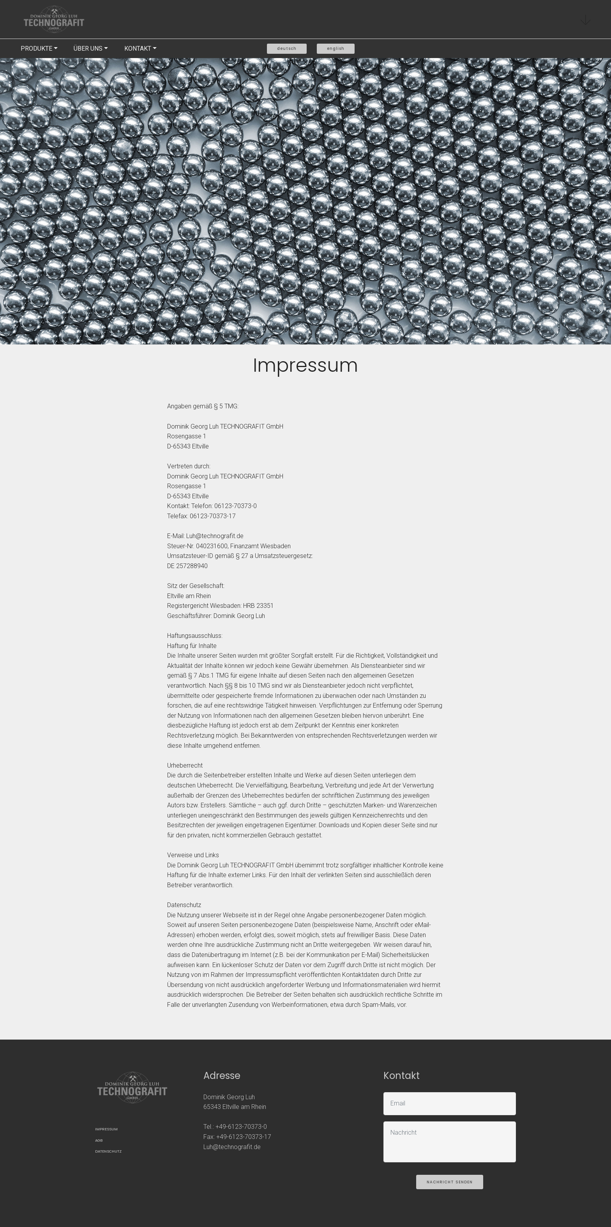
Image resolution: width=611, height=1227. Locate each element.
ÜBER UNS (88, 48)
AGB (98, 1140)
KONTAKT (137, 48)
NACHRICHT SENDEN (450, 1182)
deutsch (287, 48)
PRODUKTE (36, 48)
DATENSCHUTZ (108, 1151)
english (335, 48)
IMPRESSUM (106, 1129)
